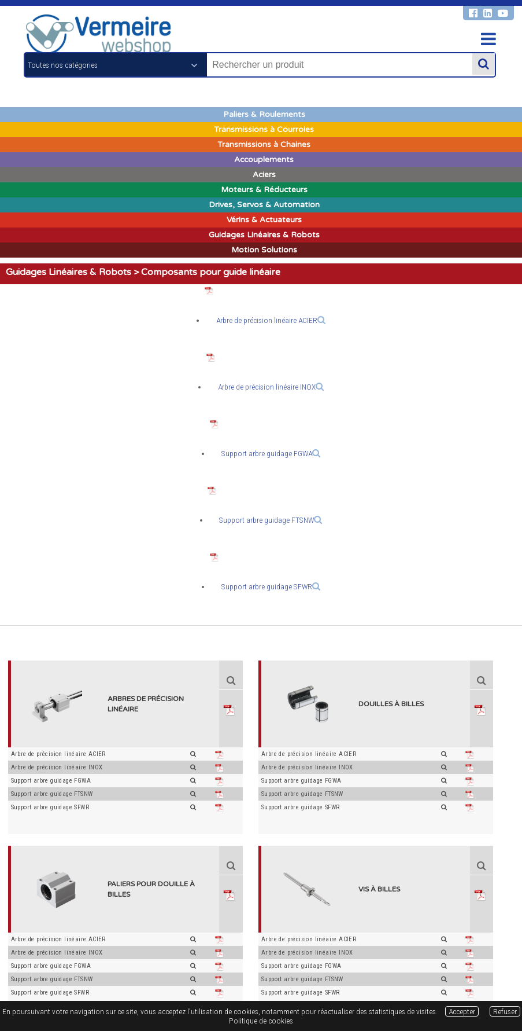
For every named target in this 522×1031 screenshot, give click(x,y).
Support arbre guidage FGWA (270, 453)
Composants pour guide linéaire (210, 272)
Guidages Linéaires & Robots (68, 272)
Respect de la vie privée (277, 977)
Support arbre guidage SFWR (270, 586)
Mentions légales (208, 977)
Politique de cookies (351, 977)
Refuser (505, 1011)
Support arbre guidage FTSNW (270, 519)
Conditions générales (142, 977)
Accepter (462, 1011)
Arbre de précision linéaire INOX (271, 386)
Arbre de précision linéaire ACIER (270, 320)
